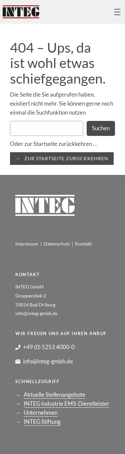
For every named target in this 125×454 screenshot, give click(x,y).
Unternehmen (41, 412)
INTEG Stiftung (42, 421)
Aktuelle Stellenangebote (54, 394)
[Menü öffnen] (117, 12)
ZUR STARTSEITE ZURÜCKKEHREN (66, 158)
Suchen (101, 128)
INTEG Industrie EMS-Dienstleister (66, 403)
